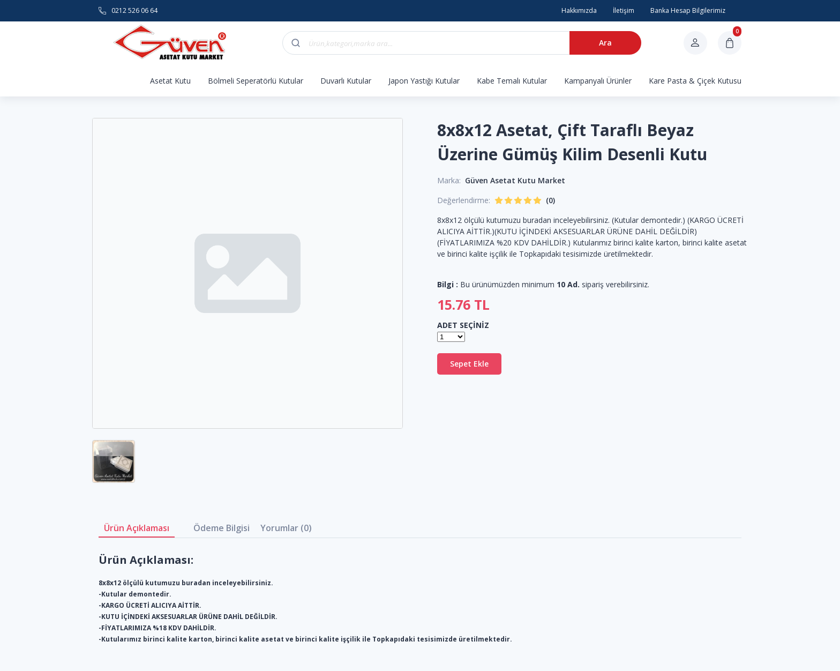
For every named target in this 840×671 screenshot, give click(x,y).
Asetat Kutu (170, 81)
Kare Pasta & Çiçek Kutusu (695, 81)
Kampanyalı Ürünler (598, 81)
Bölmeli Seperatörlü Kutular (255, 81)
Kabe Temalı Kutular (512, 81)
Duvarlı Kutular (345, 81)
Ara (605, 43)
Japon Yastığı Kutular (424, 81)
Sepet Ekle (469, 364)
